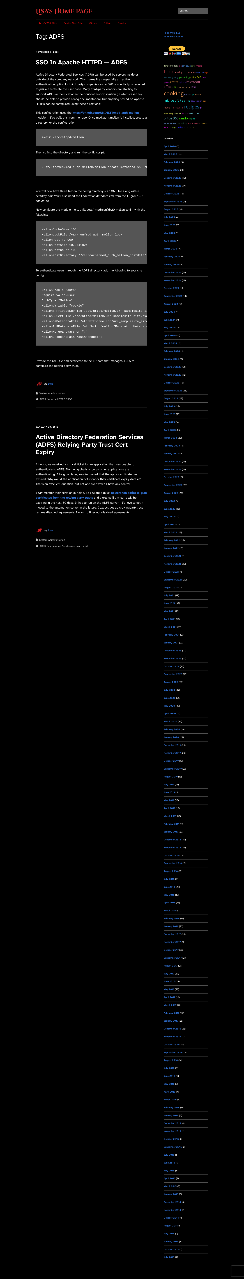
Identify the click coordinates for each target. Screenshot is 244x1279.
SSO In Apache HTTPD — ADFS (81, 62)
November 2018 (172, 847)
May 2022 (169, 516)
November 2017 (172, 942)
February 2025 (172, 256)
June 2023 (169, 414)
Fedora (174, 65)
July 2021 (169, 595)
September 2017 (173, 957)
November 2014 (172, 1210)
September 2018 (173, 863)
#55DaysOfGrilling (171, 77)
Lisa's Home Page (64, 11)
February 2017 (171, 1013)
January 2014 (171, 1241)
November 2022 (172, 469)
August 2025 (171, 209)
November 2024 (172, 280)
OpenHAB (167, 127)
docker (185, 113)
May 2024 (169, 327)
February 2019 (171, 824)
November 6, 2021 (47, 52)
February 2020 (172, 729)
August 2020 (171, 682)
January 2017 (171, 1020)
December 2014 (172, 1202)
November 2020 (172, 658)
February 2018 (171, 918)
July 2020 (169, 689)
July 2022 (169, 500)
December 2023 (172, 366)
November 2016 (172, 1036)
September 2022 (173, 485)
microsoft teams (177, 100)
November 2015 (172, 1131)
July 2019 (169, 784)
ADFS (43, 399)
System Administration (52, 393)
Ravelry (122, 23)
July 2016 (169, 1068)
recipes (191, 106)
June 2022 (169, 508)
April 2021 (169, 619)
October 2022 (171, 477)
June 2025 (169, 225)
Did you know (185, 72)
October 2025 (171, 193)
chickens (190, 127)
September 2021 (173, 579)
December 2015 (172, 1123)
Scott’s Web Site (73, 23)
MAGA (174, 127)
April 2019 (169, 808)
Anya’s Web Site (48, 23)
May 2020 (169, 705)
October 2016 (171, 1044)
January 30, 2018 (47, 426)
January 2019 (171, 831)
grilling (175, 87)
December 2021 (172, 555)
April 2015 (169, 1178)
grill (201, 107)
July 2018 (169, 879)
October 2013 (171, 1249)
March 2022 (170, 532)
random (185, 118)
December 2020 (172, 650)
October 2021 (171, 571)
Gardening (184, 77)
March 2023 (170, 437)
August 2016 (171, 1060)
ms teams (177, 107)
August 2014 (171, 1225)
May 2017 (169, 989)
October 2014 (171, 1217)
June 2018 (169, 886)
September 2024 (173, 296)
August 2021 (171, 587)
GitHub (93, 23)
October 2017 (171, 949)
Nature (187, 94)
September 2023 (173, 390)
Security (200, 72)
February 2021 (171, 634)
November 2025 (172, 185)
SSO (69, 399)
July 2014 (169, 1233)
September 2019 (173, 768)
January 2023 (171, 453)
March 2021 (170, 627)
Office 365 (195, 77)
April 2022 (170, 524)
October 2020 (171, 666)
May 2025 (169, 233)
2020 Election (196, 101)
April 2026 (170, 146)
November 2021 (172, 563)
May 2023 (169, 422)
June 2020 (170, 697)
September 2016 (173, 1052)
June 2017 (169, 981)
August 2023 (171, 398)
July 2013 (169, 1257)
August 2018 (171, 871)
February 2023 (172, 445)
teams (167, 107)
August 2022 (171, 493)
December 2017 (172, 934)
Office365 (204, 123)
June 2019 (169, 792)
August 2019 (171, 776)
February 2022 (172, 540)
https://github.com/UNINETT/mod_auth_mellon (105, 113)
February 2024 (172, 351)
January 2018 (171, 926)
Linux (193, 87)
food (169, 71)
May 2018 (169, 894)
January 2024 (171, 358)
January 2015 (171, 1194)
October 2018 (171, 855)
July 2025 (169, 217)
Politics (177, 113)
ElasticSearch (194, 123)
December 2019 (172, 745)
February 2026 (172, 162)
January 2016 (171, 1115)
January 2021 (171, 642)
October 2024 (171, 288)
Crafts (174, 82)
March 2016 (170, 1099)
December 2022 (172, 461)
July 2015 (169, 1154)
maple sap (168, 113)
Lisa (50, 383)
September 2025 (173, 201)
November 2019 (172, 752)
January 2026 (171, 169)
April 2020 (170, 713)
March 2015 (170, 1186)
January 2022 (171, 548)
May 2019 (169, 800)
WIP (206, 72)
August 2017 (171, 965)
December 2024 (172, 272)
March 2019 (170, 816)
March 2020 (170, 721)
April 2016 (169, 1091)
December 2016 (172, 1028)
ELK (180, 66)
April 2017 (169, 997)
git (86, 546)
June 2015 (169, 1162)
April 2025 (170, 240)
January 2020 (171, 737)
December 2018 (172, 839)
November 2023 (172, 374)
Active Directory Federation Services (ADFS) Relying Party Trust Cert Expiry (89, 444)
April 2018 (169, 902)
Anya (193, 65)
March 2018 (170, 910)
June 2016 (169, 1076)
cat (204, 101)
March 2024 (170, 343)
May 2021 (169, 611)
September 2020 (173, 674)
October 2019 (171, 760)
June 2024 (169, 319)
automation (54, 546)
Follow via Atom (173, 36)
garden (167, 65)
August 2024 (171, 303)
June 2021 (169, 603)
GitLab (107, 23)
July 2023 (169, 406)
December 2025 (172, 177)
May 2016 (169, 1083)
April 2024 (170, 335)
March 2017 (170, 1005)
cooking (174, 93)
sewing (182, 123)
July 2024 (169, 311)
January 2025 (171, 264)
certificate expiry (72, 546)
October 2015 (171, 1138)
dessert (198, 94)
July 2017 (169, 973)
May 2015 (169, 1170)
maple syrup (184, 87)
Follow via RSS (172, 32)
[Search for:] (193, 11)
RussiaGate (181, 127)
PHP (193, 118)
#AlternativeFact (170, 123)
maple (199, 65)
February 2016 (171, 1107)
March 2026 (170, 154)
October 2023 (171, 382)
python (182, 82)
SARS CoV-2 (186, 66)
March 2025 (170, 248)
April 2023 (170, 430)
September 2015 (173, 1146)
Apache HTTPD (56, 399)
